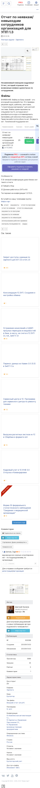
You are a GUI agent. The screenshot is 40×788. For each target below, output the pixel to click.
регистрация (7, 571)
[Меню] (3, 3)
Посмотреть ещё (19, 522)
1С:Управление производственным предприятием (14, 727)
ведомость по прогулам (11, 211)
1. (2, 552)
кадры (25, 224)
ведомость (15, 205)
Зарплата (10, 690)
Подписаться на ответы (11, 533)
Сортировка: (14, 542)
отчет (6, 205)
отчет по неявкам (8, 208)
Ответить (11, 563)
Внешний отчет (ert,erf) (16, 703)
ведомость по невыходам (11, 217)
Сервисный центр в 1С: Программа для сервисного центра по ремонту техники (19, 401)
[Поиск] (9, 3)
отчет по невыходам (25, 208)
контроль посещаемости (11, 224)
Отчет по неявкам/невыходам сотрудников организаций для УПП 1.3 (17, 24)
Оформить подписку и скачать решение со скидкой (20, 168)
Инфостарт (5, 201)
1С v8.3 (9, 709)
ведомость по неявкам (10, 214)
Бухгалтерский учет (14, 761)
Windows (10, 736)
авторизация (18, 571)
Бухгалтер (11, 696)
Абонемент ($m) (13, 768)
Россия (9, 742)
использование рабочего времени (14, 221)
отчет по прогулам (28, 205)
